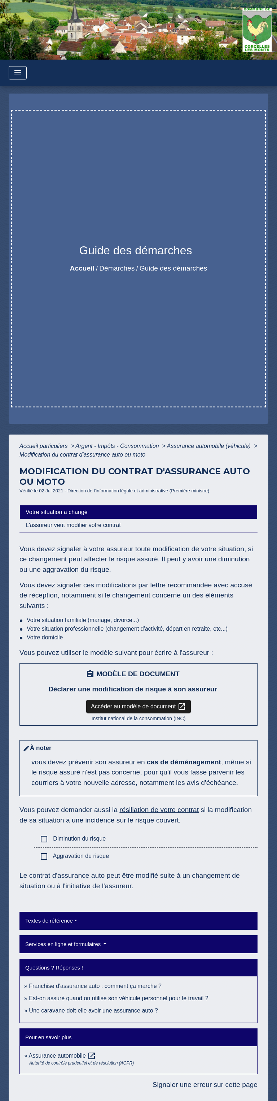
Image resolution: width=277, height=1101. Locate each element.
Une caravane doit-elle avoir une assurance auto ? (93, 1010)
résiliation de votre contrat (159, 809)
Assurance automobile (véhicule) (209, 446)
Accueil (82, 268)
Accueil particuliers (44, 446)
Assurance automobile (62, 1056)
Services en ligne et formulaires (63, 944)
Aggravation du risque (74, 856)
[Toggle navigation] (18, 72)
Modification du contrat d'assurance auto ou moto (82, 455)
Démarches (117, 268)
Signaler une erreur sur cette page (205, 1084)
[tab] (138, 512)
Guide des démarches (173, 268)
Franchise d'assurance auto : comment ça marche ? (95, 986)
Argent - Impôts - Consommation (118, 446)
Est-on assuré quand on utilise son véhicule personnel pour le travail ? (118, 998)
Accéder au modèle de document (138, 706)
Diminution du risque (73, 839)
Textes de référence (49, 921)
